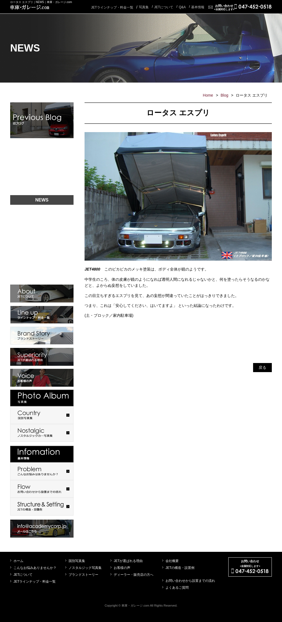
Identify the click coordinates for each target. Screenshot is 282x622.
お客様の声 (122, 568)
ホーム (18, 561)
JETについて (22, 575)
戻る (262, 367)
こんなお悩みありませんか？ (34, 568)
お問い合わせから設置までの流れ (190, 581)
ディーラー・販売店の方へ (133, 575)
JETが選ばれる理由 (128, 561)
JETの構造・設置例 (180, 568)
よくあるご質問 (177, 588)
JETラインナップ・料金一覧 (112, 7)
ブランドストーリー (83, 575)
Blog (224, 95)
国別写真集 (77, 561)
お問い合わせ (224, 7)
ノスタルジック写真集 (85, 568)
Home (208, 95)
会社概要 (172, 561)
